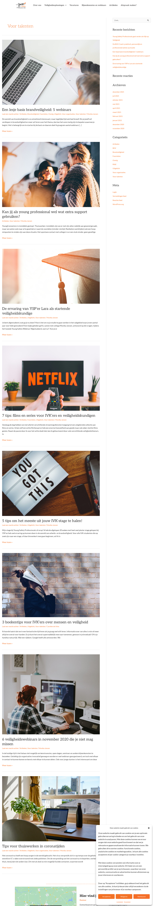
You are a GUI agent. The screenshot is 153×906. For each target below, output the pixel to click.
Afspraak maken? (129, 5)
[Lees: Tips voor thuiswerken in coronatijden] (51, 789)
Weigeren (123, 897)
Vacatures (74, 5)
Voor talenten (86, 113)
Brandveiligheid (35, 113)
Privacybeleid (127, 901)
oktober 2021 (118, 100)
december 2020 (119, 124)
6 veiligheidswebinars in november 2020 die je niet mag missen (42, 725)
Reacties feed (118, 200)
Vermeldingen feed (120, 196)
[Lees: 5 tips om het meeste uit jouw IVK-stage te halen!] (51, 472)
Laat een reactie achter (11, 113)
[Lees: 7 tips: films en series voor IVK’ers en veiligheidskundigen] (51, 368)
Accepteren (106, 897)
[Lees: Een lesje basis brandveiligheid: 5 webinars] (51, 72)
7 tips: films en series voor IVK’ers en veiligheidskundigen (38, 405)
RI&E (115, 164)
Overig (54, 113)
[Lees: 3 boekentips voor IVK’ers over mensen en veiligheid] (51, 573)
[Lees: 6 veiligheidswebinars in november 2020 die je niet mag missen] (51, 681)
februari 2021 (118, 116)
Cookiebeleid (120, 901)
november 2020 (119, 128)
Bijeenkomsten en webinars (94, 5)
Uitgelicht (62, 113)
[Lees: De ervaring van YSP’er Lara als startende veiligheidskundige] (51, 272)
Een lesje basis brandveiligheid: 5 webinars (29, 109)
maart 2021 (117, 112)
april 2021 (117, 108)
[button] (149, 828)
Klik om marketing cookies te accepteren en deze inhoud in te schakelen (45, 889)
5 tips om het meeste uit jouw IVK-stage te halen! (32, 509)
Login (115, 192)
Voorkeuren (141, 897)
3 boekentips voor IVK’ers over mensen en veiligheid (35, 609)
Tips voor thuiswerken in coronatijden (26, 826)
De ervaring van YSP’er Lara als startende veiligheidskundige (40, 304)
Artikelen (113, 5)
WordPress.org (119, 204)
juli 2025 (116, 96)
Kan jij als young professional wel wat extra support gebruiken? (42, 213)
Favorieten (46, 113)
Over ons (37, 5)
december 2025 (119, 92)
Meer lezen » (7, 132)
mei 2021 (116, 104)
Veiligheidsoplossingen (55, 5)
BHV (114, 148)
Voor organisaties (73, 113)
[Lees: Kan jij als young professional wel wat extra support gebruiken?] (51, 176)
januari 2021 (118, 120)
